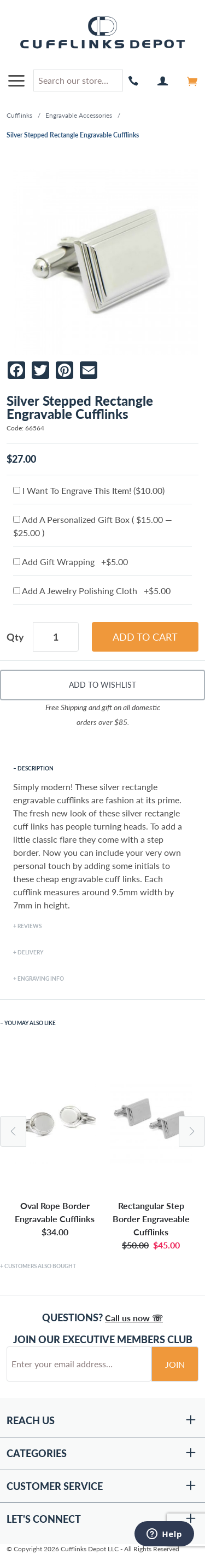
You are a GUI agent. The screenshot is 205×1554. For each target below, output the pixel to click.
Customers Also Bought (40, 1266)
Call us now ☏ (134, 1318)
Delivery (30, 952)
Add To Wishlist (102, 684)
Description (35, 768)
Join (175, 1364)
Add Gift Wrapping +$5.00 (70, 561)
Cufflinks (19, 115)
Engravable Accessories (78, 115)
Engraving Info (40, 978)
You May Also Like (30, 1023)
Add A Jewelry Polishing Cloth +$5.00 (92, 590)
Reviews (29, 926)
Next (192, 1131)
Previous (13, 1131)
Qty (15, 637)
